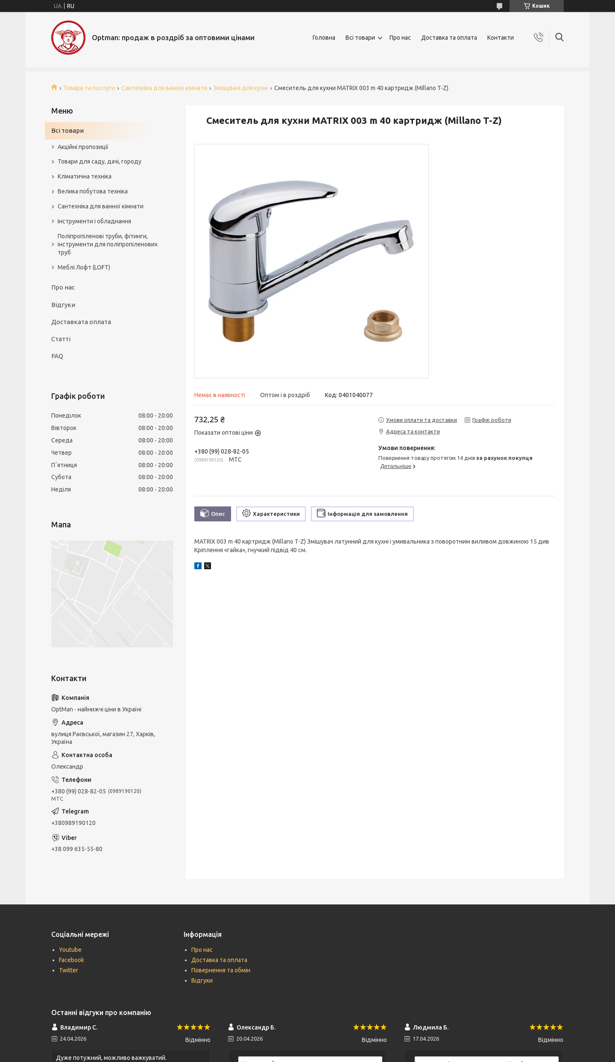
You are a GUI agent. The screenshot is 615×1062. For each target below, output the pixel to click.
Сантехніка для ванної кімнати (164, 88)
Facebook (71, 960)
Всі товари (360, 37)
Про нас (400, 37)
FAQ (57, 356)
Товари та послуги (89, 88)
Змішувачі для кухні (240, 88)
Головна (324, 37)
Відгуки (63, 304)
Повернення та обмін (220, 970)
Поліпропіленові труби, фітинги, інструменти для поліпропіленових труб (108, 244)
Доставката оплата (81, 321)
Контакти (500, 37)
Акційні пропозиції (83, 146)
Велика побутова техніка (93, 191)
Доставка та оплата (449, 37)
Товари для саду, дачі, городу (99, 161)
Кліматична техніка (84, 176)
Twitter (68, 970)
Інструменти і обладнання (94, 221)
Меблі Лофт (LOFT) (84, 267)
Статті (60, 338)
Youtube (70, 949)
